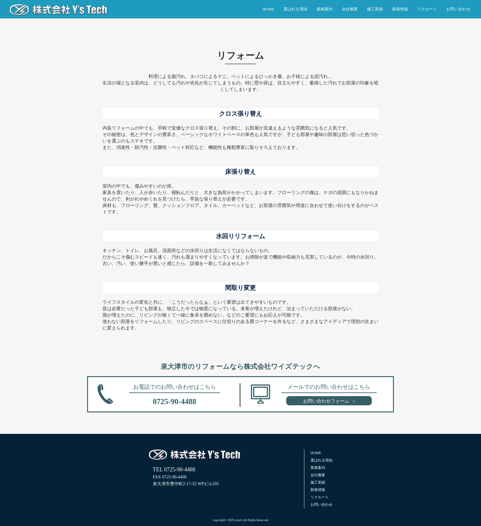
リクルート (427, 9)
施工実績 (375, 9)
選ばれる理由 (295, 9)
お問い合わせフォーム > (329, 401)
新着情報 (400, 9)
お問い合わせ (458, 9)
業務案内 (325, 9)
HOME (268, 9)
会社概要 (350, 9)
